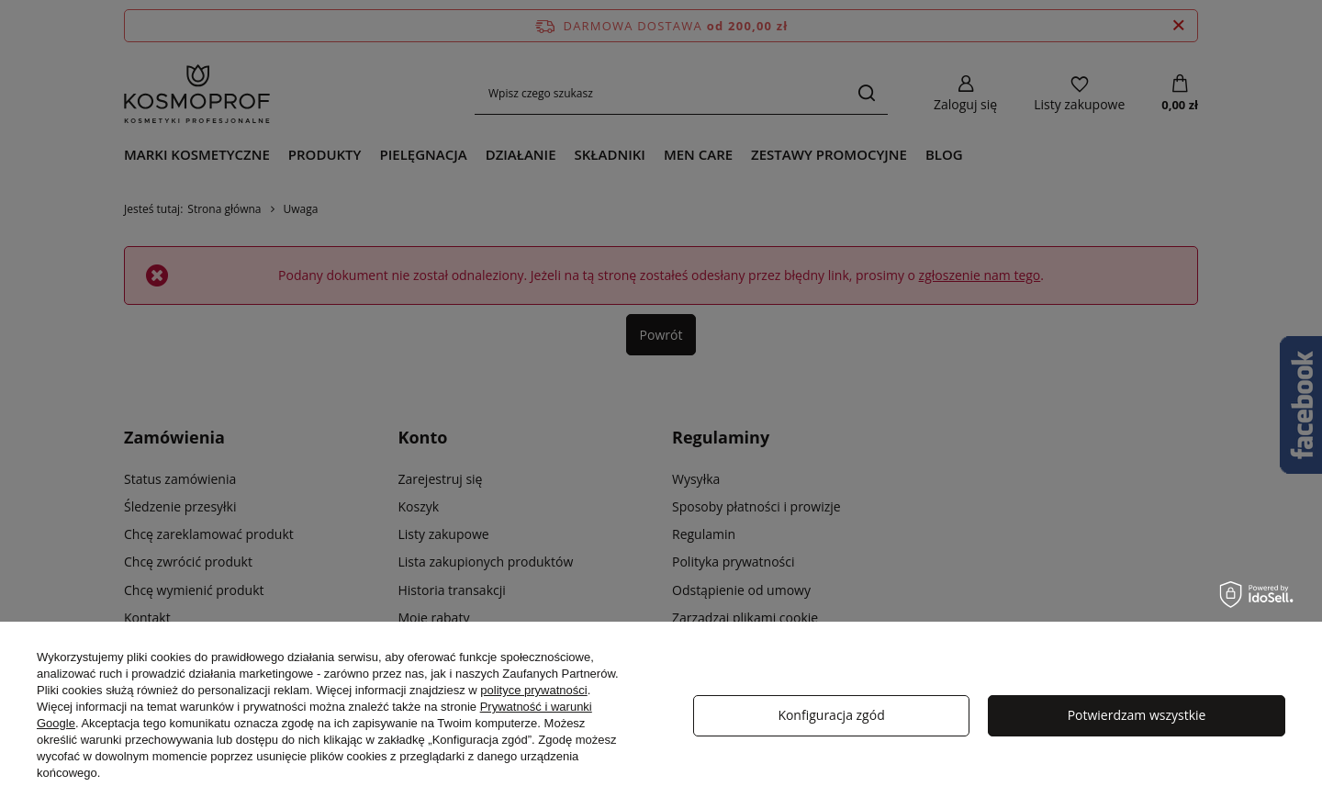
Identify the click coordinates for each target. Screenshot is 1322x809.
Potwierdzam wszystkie (1137, 715)
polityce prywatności (533, 690)
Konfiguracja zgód (831, 715)
